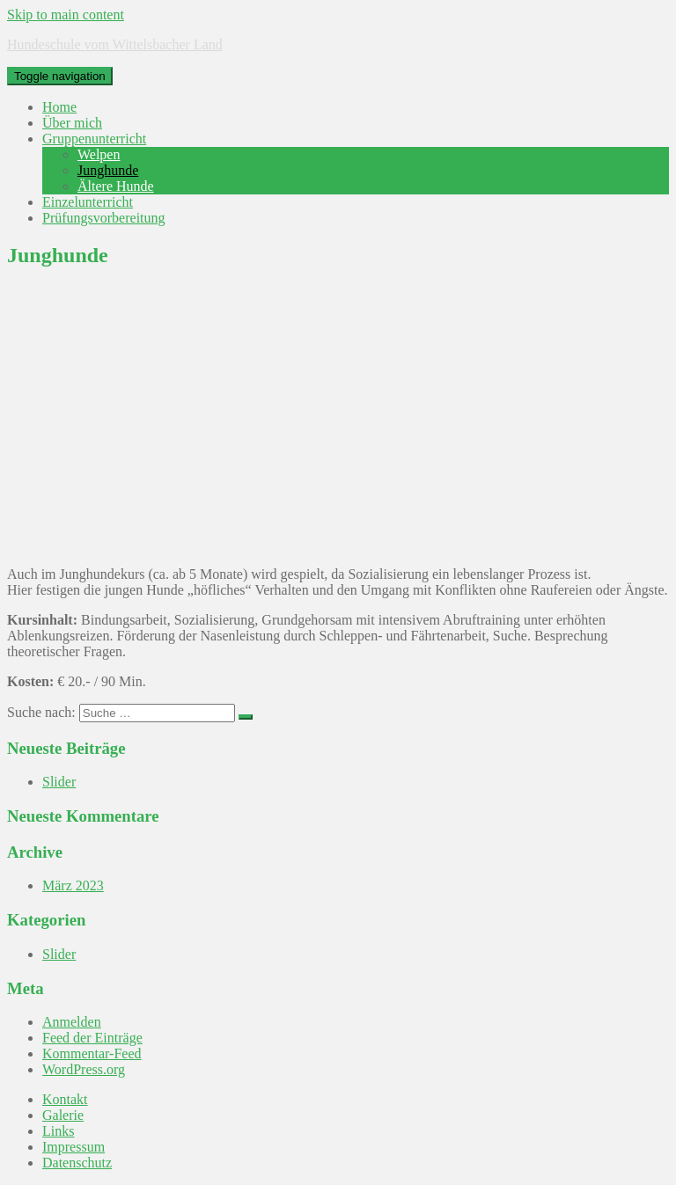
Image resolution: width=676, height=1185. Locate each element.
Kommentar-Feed (92, 1053)
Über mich (72, 122)
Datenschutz (77, 1162)
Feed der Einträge (92, 1037)
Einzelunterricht (87, 201)
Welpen (98, 154)
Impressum (73, 1146)
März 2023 (73, 885)
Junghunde (107, 170)
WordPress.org (83, 1069)
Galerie (63, 1115)
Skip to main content (65, 14)
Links (58, 1130)
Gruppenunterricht (94, 138)
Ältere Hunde (115, 186)
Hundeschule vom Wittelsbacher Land (115, 44)
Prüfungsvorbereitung (103, 217)
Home (59, 106)
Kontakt (65, 1099)
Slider (59, 781)
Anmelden (71, 1021)
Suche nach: (41, 712)
